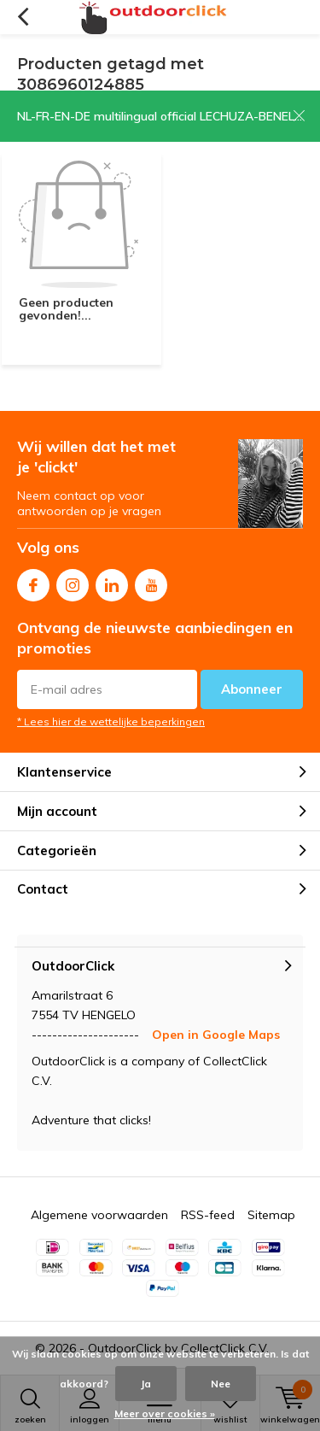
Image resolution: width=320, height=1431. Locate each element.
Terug (22, 17)
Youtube (151, 581)
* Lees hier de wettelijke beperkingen (111, 721)
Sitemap (271, 1215)
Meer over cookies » (164, 1413)
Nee (220, 1383)
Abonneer (251, 689)
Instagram (72, 581)
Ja (146, 1383)
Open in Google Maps (216, 1034)
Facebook (33, 581)
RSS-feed (208, 1215)
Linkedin (112, 581)
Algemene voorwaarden (99, 1215)
